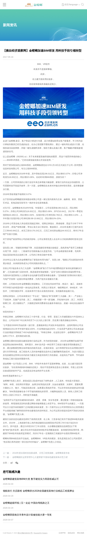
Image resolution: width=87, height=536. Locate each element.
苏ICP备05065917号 (25, 533)
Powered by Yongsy (41, 533)
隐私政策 (71, 533)
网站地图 (80, 533)
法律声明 (62, 533)
